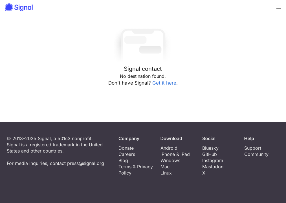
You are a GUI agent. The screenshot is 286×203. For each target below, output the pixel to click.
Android (168, 148)
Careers (126, 154)
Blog (123, 160)
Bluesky (210, 148)
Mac (165, 166)
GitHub (209, 154)
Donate (126, 148)
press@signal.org (85, 163)
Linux (166, 173)
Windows (170, 160)
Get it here (164, 83)
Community (256, 154)
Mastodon (212, 166)
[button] (278, 7)
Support (252, 148)
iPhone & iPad (175, 154)
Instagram (212, 160)
